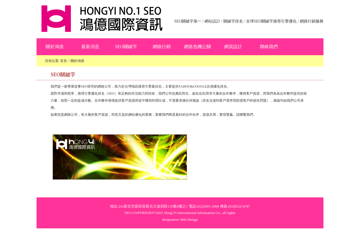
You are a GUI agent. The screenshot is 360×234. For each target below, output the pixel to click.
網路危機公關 (197, 46)
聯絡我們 (269, 46)
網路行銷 (162, 46)
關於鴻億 (55, 46)
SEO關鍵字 (126, 46)
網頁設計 (233, 46)
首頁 (63, 61)
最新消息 (90, 46)
